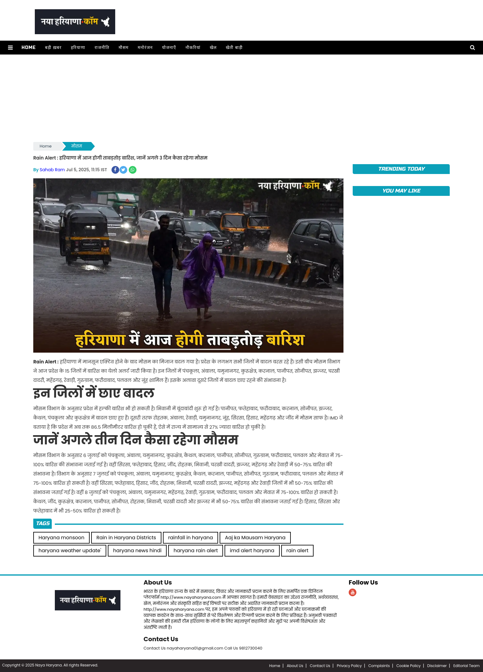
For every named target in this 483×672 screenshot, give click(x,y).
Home (29, 47)
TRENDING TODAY (401, 169)
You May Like (401, 191)
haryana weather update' (70, 550)
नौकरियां (193, 47)
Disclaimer (437, 665)
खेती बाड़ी (234, 47)
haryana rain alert (195, 550)
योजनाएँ (169, 47)
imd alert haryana (252, 550)
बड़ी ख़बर (53, 47)
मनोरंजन (145, 47)
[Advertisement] (218, 98)
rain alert (297, 550)
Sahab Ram (52, 170)
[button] (10, 47)
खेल (213, 47)
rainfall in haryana (190, 537)
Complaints (379, 665)
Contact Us (161, 639)
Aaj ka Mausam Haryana (255, 537)
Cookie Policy (408, 665)
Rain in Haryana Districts (126, 537)
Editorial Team (466, 665)
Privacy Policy (349, 665)
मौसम (123, 47)
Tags (42, 523)
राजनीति (102, 47)
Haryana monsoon (61, 537)
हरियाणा (78, 47)
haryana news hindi (137, 550)
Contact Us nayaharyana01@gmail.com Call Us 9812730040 (203, 648)
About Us (158, 582)
